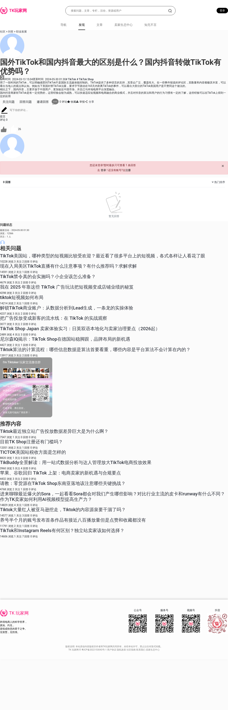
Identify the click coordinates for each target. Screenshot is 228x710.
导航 (63, 25)
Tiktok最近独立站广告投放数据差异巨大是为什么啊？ (54, 431)
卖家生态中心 (123, 25)
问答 (10, 31)
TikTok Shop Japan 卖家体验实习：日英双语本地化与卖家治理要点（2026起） (80, 328)
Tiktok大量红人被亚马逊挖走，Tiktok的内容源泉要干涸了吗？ (63, 509)
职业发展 (21, 31)
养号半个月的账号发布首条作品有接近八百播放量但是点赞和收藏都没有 (73, 520)
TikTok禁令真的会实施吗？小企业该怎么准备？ (48, 276)
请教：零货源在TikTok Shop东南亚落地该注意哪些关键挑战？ (63, 483)
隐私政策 (122, 649)
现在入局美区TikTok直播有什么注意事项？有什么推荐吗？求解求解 (68, 266)
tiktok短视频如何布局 (21, 297)
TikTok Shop (85, 79)
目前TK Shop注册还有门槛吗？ (31, 441)
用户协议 (112, 649)
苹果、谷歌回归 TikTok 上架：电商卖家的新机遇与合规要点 (60, 473)
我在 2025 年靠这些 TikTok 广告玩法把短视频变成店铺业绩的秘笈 (67, 287)
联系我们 (141, 649)
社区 (2, 31)
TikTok (71, 79)
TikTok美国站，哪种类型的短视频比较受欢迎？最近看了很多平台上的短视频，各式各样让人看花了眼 (102, 256)
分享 (89, 101)
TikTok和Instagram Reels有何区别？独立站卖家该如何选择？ (62, 530)
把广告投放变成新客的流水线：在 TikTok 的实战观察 (53, 318)
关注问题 (8, 102)
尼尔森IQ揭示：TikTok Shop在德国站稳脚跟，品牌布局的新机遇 (65, 339)
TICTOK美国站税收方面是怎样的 (33, 452)
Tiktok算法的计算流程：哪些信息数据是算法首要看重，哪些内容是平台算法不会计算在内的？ (95, 349)
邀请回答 (43, 102)
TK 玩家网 (19, 613)
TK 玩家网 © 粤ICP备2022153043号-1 (87, 649)
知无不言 (150, 25)
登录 (222, 10)
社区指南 (131, 649)
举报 (80, 101)
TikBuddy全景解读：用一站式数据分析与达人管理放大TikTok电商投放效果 (75, 462)
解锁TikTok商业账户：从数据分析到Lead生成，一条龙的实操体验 (66, 308)
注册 (128, 170)
